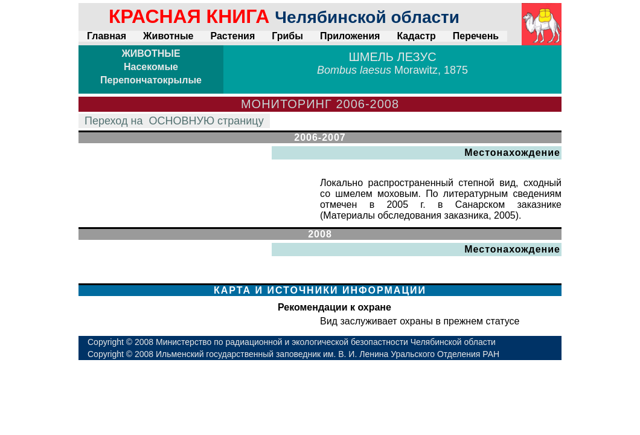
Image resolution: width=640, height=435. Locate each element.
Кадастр (416, 36)
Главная (106, 36)
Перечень (476, 36)
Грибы (287, 36)
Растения (232, 36)
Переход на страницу (174, 121)
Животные (168, 36)
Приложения (350, 36)
